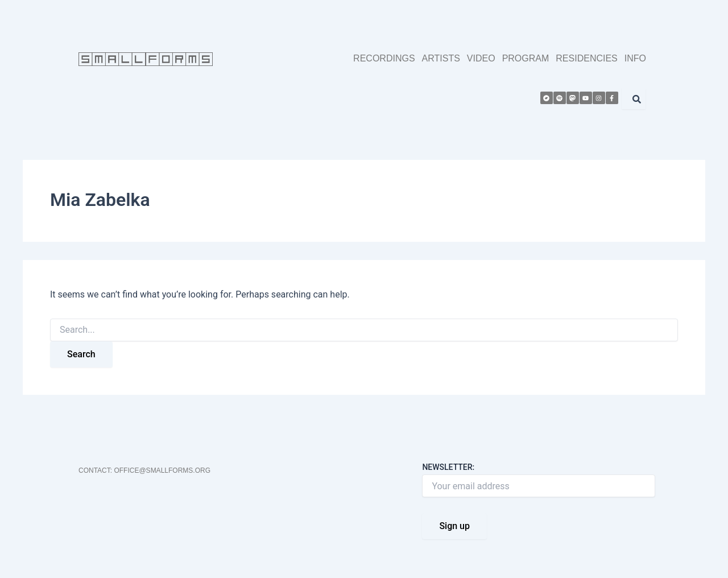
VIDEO (481, 58)
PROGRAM (525, 58)
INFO (635, 58)
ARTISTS (441, 58)
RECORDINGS (384, 58)
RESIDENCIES (586, 58)
